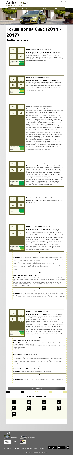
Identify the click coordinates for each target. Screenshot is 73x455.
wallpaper (42, 448)
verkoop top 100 (26, 448)
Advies (35, 8)
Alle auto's (14, 8)
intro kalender (14, 448)
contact (6, 448)
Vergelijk (45, 8)
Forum (55, 8)
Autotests (25, 8)
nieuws (35, 448)
